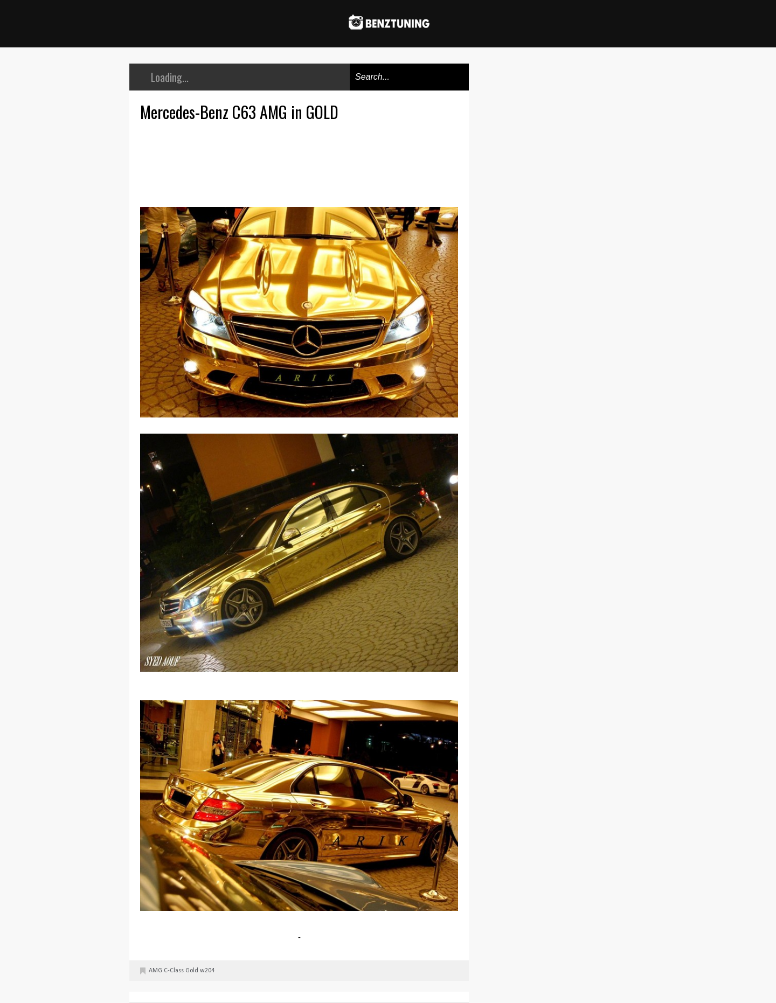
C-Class (174, 970)
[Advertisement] (301, 163)
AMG (155, 970)
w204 (207, 970)
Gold (191, 970)
